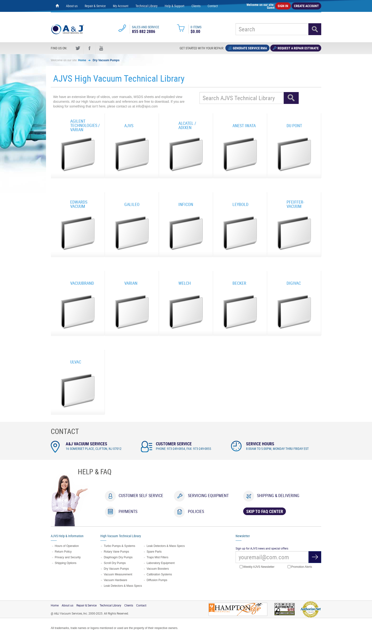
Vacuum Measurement (118, 574)
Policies (196, 511)
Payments (128, 511)
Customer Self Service (141, 495)
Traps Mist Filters (157, 557)
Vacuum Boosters (158, 568)
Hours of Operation (67, 546)
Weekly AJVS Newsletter (257, 566)
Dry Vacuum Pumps (106, 60)
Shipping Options (65, 563)
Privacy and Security (68, 557)
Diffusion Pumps (157, 580)
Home (82, 60)
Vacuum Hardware (115, 580)
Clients (195, 6)
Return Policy (63, 551)
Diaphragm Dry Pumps (118, 557)
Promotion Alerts (300, 566)
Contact (213, 6)
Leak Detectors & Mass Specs (123, 585)
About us (72, 6)
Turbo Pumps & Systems (119, 546)
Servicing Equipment (208, 495)
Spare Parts (154, 551)
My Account (120, 6)
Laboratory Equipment (161, 563)
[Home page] (57, 6)
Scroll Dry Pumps (115, 563)
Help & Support (174, 6)
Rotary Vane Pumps (116, 551)
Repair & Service (95, 6)
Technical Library (146, 6)
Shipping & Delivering (278, 495)
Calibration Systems (159, 574)
